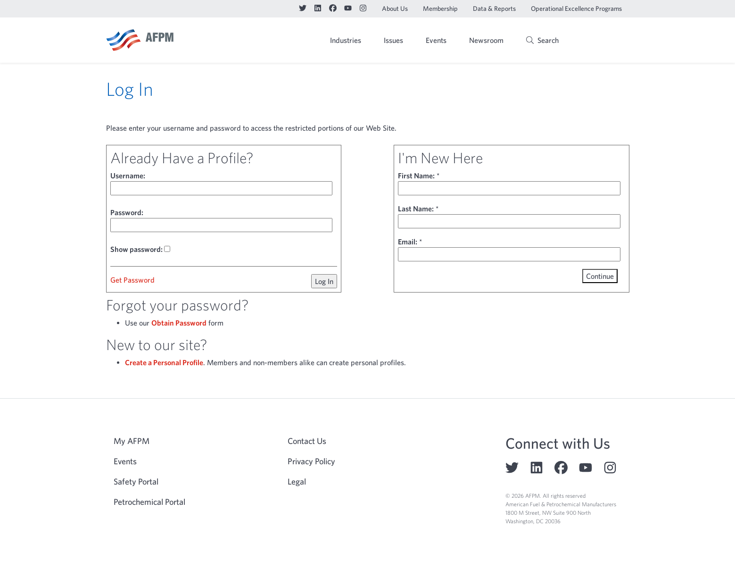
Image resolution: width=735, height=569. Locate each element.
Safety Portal (136, 481)
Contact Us (307, 441)
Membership (440, 8)
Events (436, 40)
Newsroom (486, 40)
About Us (395, 8)
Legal (297, 481)
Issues (393, 40)
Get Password (132, 280)
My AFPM (605, 41)
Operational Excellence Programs (576, 8)
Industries (345, 40)
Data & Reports (494, 8)
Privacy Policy (311, 461)
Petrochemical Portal (149, 502)
